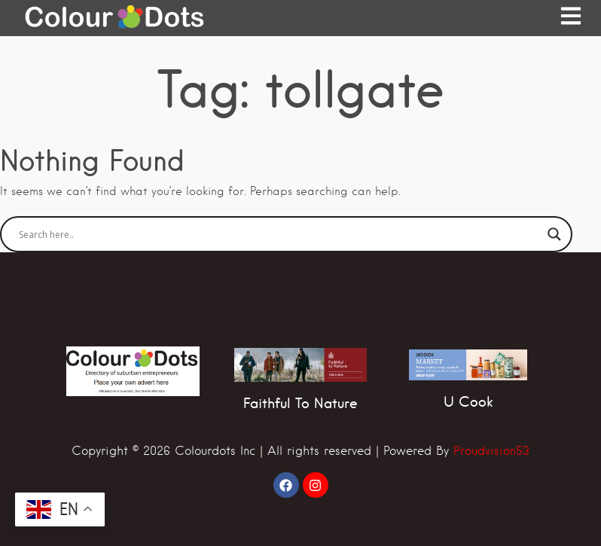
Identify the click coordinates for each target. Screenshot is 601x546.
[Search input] (279, 234)
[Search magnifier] (554, 234)
